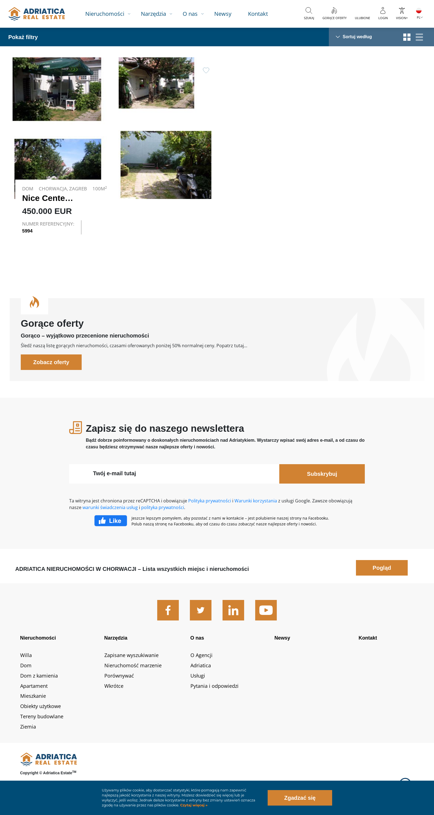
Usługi (197, 675)
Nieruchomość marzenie (133, 665)
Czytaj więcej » (193, 805)
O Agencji (201, 655)
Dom (26, 665)
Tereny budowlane (41, 716)
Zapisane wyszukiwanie (131, 655)
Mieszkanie (33, 696)
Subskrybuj (322, 474)
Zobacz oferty (51, 362)
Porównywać (119, 675)
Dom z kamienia (39, 675)
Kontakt (258, 13)
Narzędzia (153, 13)
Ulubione (362, 18)
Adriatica (200, 665)
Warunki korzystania (255, 501)
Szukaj (309, 18)
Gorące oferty (334, 18)
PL (418, 17)
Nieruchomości (104, 13)
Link (112, 148)
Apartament (34, 686)
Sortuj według (357, 36)
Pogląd (382, 568)
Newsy (222, 13)
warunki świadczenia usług (110, 507)
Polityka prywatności (209, 501)
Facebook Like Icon (110, 520)
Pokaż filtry (23, 37)
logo (36, 14)
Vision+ (402, 18)
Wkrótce (113, 686)
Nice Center (45, 198)
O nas (190, 13)
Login (383, 18)
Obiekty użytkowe (40, 706)
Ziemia (28, 726)
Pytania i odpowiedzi (214, 686)
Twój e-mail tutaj (114, 473)
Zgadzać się (300, 798)
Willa (26, 655)
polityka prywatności (162, 507)
